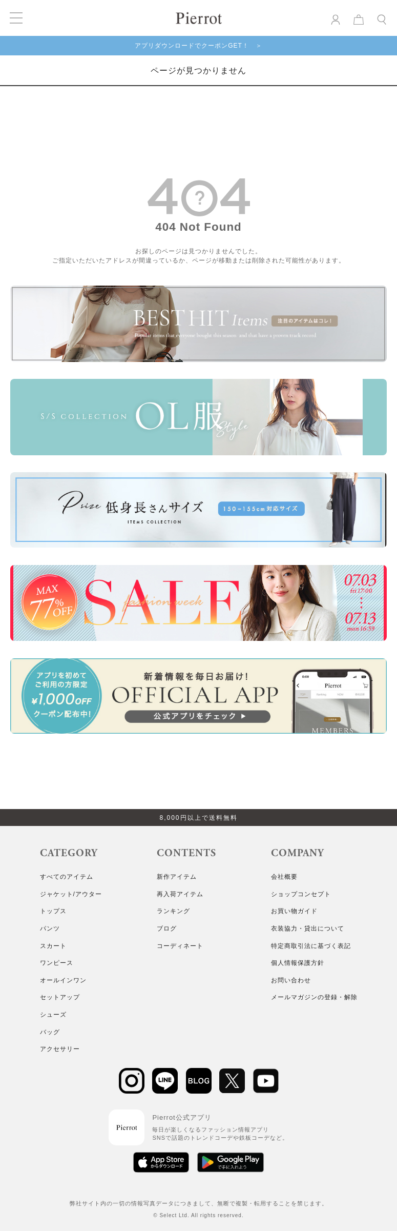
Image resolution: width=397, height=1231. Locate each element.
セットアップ (60, 997)
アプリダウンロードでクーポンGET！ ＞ (198, 45)
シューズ (53, 1014)
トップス (53, 911)
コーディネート (180, 946)
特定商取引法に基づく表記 (311, 946)
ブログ (167, 928)
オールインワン (63, 980)
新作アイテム (177, 876)
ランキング (173, 911)
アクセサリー (60, 1049)
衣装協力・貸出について (307, 928)
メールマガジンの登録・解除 (314, 997)
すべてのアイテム (66, 876)
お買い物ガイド (294, 911)
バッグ (50, 1032)
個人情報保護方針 (297, 962)
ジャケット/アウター (71, 894)
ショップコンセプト (301, 894)
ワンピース (56, 962)
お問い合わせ (291, 980)
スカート (53, 946)
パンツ (50, 928)
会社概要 (284, 876)
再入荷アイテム (180, 894)
